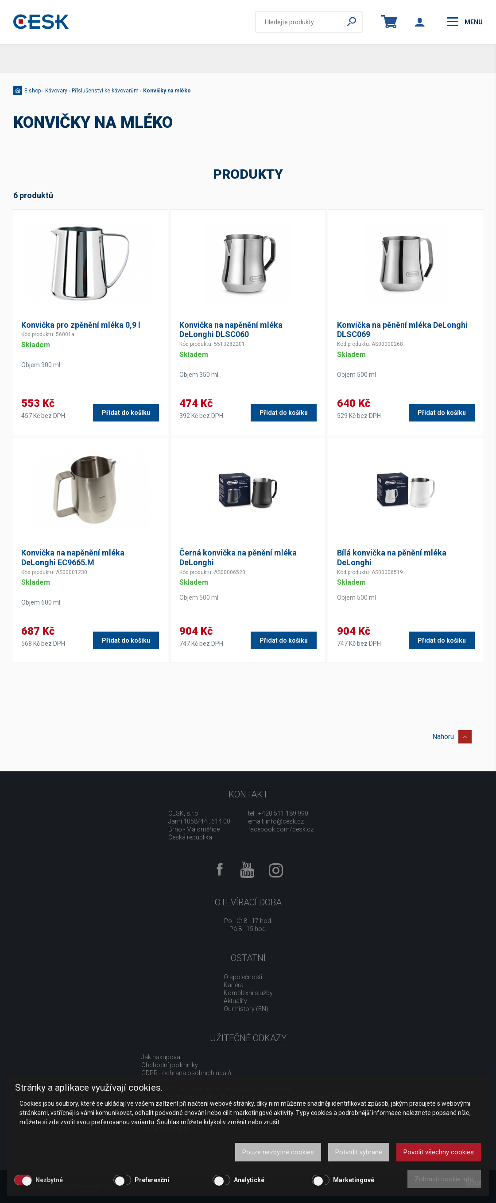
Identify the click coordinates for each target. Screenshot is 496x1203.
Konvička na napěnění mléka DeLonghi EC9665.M (72, 557)
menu (465, 21)
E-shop (32, 91)
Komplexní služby (248, 992)
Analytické (249, 1180)
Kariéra (234, 984)
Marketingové (353, 1180)
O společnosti (243, 977)
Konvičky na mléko (167, 91)
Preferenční (152, 1180)
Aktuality (235, 1000)
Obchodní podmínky (169, 1065)
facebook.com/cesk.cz (281, 829)
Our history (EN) (246, 1008)
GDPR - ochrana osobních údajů (186, 1073)
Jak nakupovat (161, 1057)
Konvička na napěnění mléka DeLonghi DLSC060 (231, 329)
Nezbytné (49, 1180)
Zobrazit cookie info (444, 1179)
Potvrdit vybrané (358, 1152)
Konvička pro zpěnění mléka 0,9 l (80, 324)
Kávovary (56, 91)
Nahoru (452, 735)
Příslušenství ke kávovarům (105, 91)
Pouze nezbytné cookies (278, 1152)
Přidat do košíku (126, 412)
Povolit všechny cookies (438, 1152)
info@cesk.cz (285, 821)
